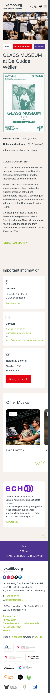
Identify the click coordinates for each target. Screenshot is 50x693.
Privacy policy (9, 620)
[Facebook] (4, 577)
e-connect (17, 637)
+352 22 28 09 (12, 596)
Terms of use (9, 616)
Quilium (38, 637)
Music (25, 551)
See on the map (13, 303)
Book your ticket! (22, 46)
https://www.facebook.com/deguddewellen (26, 340)
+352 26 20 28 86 (16, 329)
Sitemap (7, 630)
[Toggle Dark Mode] (35, 6)
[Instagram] (8, 577)
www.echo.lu (12, 522)
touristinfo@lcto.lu (14, 600)
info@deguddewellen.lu (20, 333)
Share (39, 46)
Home (24, 546)
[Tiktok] (16, 577)
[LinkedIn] (20, 577)
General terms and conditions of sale (21, 623)
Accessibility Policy (12, 627)
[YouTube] (12, 577)
